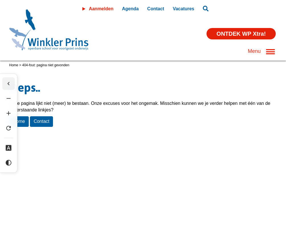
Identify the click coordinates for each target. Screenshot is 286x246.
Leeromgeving (245, 7)
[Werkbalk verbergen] (8, 83)
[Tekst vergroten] (8, 113)
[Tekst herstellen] (8, 128)
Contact (155, 8)
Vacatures (183, 8)
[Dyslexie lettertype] (8, 147)
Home (13, 65)
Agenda (130, 8)
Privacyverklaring (57, 197)
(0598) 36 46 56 (27, 219)
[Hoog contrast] (8, 162)
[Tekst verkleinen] (8, 98)
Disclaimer (19, 197)
